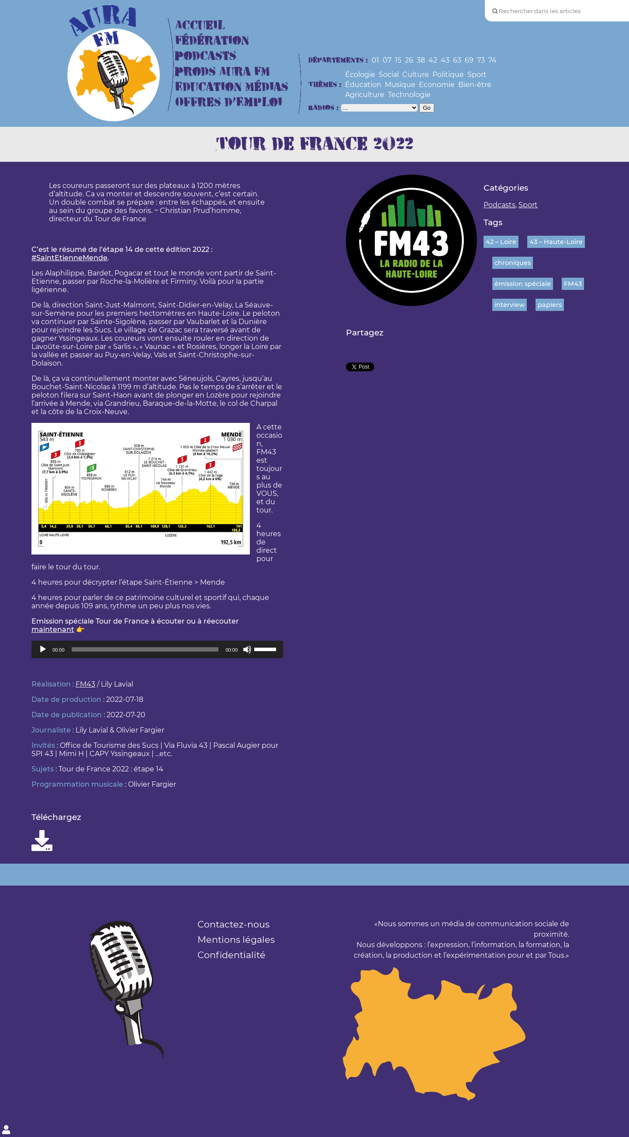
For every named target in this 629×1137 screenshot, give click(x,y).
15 (398, 60)
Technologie (409, 95)
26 (409, 60)
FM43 (85, 684)
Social (389, 74)
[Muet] (247, 649)
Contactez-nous (233, 924)
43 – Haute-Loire (556, 242)
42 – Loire (501, 242)
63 (457, 60)
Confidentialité (231, 954)
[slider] (145, 649)
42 (433, 60)
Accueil (200, 25)
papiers (550, 305)
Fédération (212, 41)
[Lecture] (42, 649)
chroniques (512, 263)
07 (387, 60)
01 (375, 60)
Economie (437, 84)
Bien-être (474, 84)
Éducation (363, 84)
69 (469, 60)
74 (492, 60)
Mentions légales (236, 939)
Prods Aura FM (222, 72)
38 (421, 60)
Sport (477, 74)
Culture (415, 74)
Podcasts (205, 56)
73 (481, 60)
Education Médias (231, 87)
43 (445, 60)
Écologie (360, 74)
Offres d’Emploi (228, 102)
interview (509, 305)
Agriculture (364, 95)
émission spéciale (522, 284)
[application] (157, 649)
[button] (157, 468)
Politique (448, 74)
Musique (400, 84)
